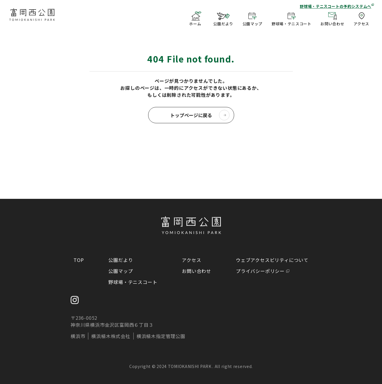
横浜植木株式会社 (110, 336)
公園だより (120, 259)
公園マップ (120, 270)
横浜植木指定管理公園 (161, 336)
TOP (78, 259)
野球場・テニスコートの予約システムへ (335, 6)
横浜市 (78, 336)
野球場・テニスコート (132, 281)
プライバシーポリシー (260, 270)
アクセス (191, 259)
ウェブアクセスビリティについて (272, 259)
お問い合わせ (196, 270)
